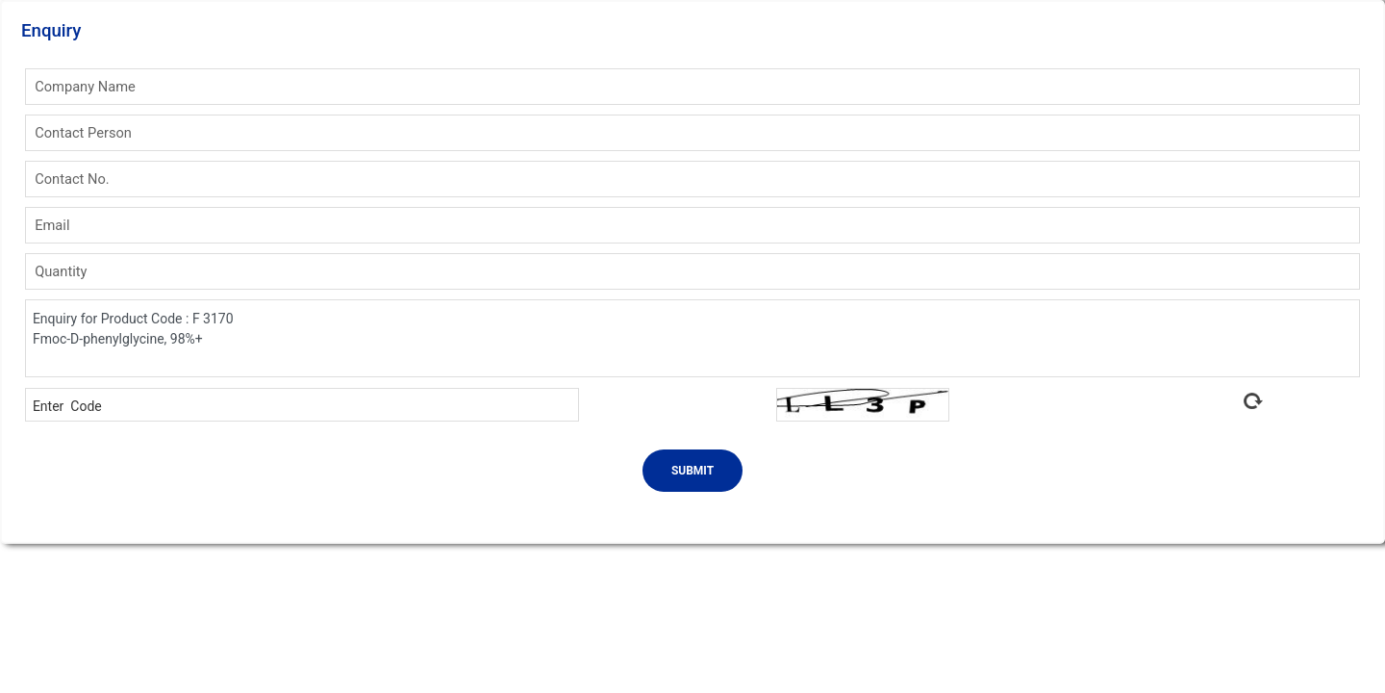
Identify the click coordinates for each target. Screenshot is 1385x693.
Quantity (61, 271)
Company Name (85, 86)
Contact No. (72, 179)
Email (52, 225)
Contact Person (83, 132)
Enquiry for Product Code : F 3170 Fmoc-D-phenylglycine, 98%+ (692, 338)
